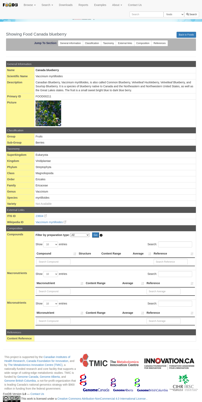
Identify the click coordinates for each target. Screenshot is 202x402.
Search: (170, 244)
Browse (30, 5)
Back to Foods (186, 34)
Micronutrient (45, 312)
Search (47, 5)
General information (70, 43)
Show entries (51, 244)
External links (125, 43)
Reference (160, 253)
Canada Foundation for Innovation (47, 361)
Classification (92, 43)
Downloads (66, 5)
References (159, 43)
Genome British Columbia (20, 380)
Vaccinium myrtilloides (51, 222)
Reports (83, 5)
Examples (100, 5)
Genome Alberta (50, 376)
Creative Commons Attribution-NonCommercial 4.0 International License (101, 398)
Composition (143, 43)
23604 (41, 216)
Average (138, 253)
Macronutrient (45, 283)
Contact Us (135, 5)
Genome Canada (27, 376)
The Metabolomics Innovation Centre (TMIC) (35, 364)
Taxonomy (108, 43)
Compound (43, 253)
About (117, 5)
